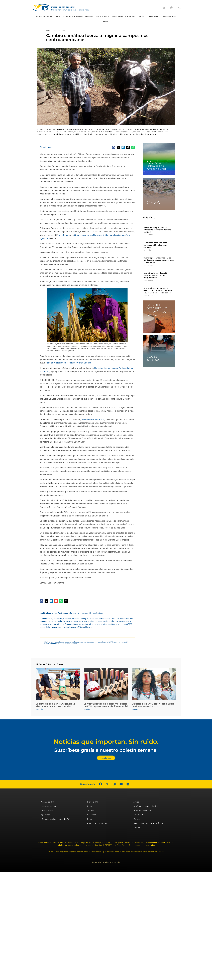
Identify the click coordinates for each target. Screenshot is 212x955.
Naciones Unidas (57, 624)
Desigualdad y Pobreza (123, 17)
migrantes (44, 624)
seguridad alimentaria (49, 627)
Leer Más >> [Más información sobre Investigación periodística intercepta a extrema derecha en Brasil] (148, 235)
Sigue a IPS (92, 802)
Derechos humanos (73, 17)
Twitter (90, 810)
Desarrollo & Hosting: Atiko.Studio (106, 862)
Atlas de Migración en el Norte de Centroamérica (68, 363)
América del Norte (142, 810)
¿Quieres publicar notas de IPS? (56, 819)
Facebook (91, 815)
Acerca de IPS (47, 802)
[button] (179, 8)
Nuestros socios (48, 806)
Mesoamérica (125, 621)
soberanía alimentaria (68, 627)
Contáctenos (47, 810)
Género (141, 17)
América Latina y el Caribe (83, 618)
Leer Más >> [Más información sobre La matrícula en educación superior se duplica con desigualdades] (148, 280)
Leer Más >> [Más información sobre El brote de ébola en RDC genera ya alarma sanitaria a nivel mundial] (40, 709)
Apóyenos (45, 815)
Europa (137, 819)
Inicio (89, 806)
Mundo (137, 828)
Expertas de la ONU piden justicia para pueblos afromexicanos (153, 705)
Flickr (89, 819)
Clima (58, 17)
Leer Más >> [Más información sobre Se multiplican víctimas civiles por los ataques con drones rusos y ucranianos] (148, 265)
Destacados (89, 621)
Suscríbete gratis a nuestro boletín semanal (106, 750)
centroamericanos (102, 618)
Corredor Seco (77, 621)
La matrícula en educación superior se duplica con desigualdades (156, 275)
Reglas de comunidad (97, 823)
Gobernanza (154, 17)
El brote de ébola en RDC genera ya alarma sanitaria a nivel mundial (55, 705)
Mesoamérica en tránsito (92, 419)
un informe (64, 235)
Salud (106, 21)
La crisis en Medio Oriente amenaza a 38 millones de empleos (155, 245)
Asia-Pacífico (140, 815)
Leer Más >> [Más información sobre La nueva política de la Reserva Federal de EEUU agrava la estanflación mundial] (88, 709)
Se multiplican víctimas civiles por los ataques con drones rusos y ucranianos (159, 260)
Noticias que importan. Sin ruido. (106, 742)
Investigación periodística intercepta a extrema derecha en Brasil (157, 229)
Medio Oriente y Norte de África (148, 823)
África (136, 802)
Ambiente (67, 618)
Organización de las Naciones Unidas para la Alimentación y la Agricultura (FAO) (98, 624)
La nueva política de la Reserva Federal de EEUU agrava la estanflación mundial (106, 705)
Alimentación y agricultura (51, 618)
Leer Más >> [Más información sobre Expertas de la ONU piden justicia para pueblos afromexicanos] (136, 709)
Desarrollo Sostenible (97, 17)
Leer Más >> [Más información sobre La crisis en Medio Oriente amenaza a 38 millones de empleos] (148, 250)
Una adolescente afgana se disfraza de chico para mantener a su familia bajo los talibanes (158, 290)
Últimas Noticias (44, 17)
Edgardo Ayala (46, 147)
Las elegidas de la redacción (106, 621)
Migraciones (169, 17)
